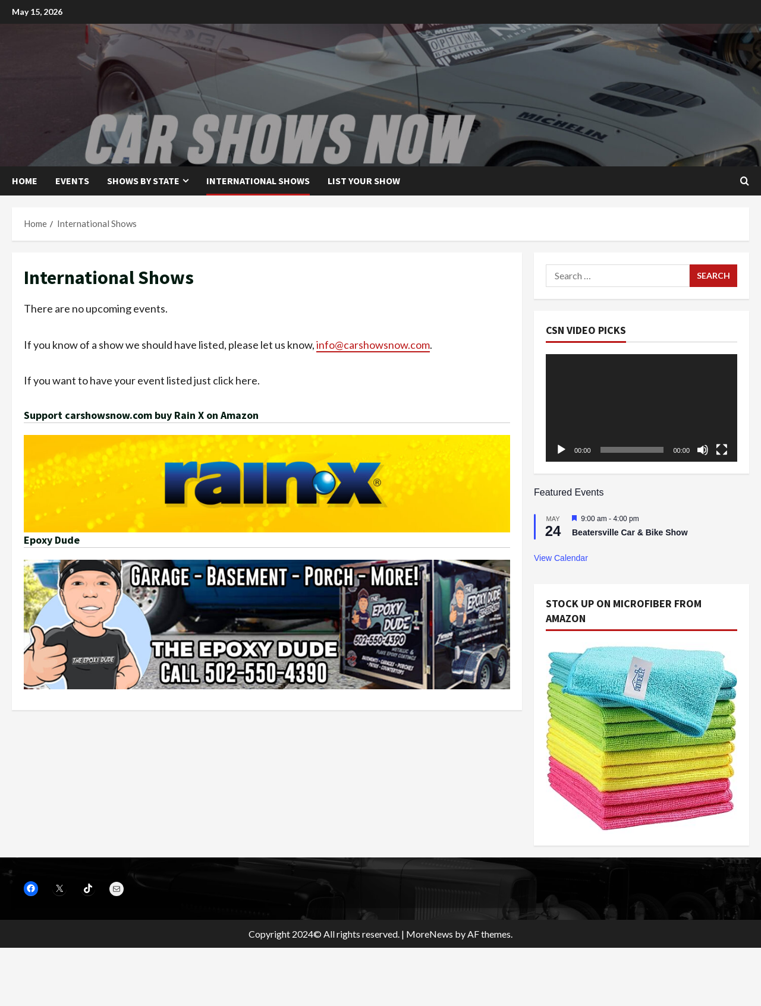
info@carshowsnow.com (373, 344)
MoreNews (429, 933)
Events (72, 181)
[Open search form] (744, 181)
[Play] (561, 450)
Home (24, 181)
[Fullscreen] (722, 450)
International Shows (258, 181)
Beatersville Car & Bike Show (630, 532)
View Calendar (561, 558)
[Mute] (703, 450)
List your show (364, 181)
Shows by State (143, 181)
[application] (641, 408)
